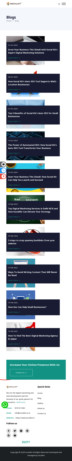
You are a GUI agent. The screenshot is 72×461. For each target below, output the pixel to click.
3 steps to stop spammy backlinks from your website (31, 242)
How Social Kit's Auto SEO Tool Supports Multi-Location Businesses (32, 83)
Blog (39, 398)
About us (41, 408)
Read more (20, 402)
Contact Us (21, 372)
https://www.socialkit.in (25, 418)
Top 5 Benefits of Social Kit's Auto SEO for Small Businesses (33, 115)
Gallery (40, 403)
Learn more (14, 58)
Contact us (41, 413)
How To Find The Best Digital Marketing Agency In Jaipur (33, 337)
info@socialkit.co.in (22, 413)
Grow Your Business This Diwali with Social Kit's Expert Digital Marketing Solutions (33, 51)
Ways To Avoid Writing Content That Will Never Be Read (32, 274)
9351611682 (20, 408)
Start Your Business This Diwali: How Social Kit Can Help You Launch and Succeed (32, 178)
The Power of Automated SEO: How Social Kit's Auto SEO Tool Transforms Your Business (32, 146)
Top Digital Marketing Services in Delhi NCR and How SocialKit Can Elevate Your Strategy (33, 210)
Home (8, 21)
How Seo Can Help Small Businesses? (27, 307)
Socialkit (41, 455)
